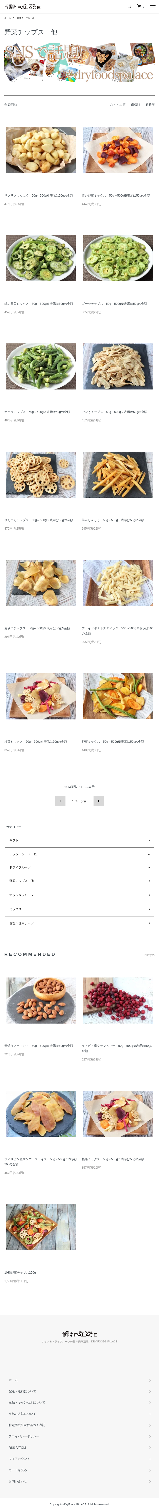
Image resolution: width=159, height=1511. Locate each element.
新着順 (150, 104)
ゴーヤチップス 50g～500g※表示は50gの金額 (114, 303)
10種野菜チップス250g (20, 1272)
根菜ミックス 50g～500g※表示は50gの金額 (35, 741)
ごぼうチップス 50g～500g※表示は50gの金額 (114, 412)
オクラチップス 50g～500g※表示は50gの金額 (37, 412)
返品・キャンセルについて (27, 1402)
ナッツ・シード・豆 (23, 854)
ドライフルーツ (20, 867)
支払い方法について (22, 1413)
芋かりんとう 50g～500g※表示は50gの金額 (113, 520)
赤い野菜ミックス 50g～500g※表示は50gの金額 (116, 195)
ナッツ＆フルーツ (21, 895)
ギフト (13, 840)
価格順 (135, 104)
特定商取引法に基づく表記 (27, 1425)
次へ (99, 801)
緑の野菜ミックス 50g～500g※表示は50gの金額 (38, 303)
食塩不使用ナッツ (21, 923)
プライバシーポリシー (24, 1436)
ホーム (7, 18)
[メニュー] (152, 6)
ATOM (21, 1447)
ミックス (15, 909)
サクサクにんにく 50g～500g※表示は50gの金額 (38, 195)
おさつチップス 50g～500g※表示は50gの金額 (37, 628)
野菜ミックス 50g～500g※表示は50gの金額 (113, 741)
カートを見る (18, 1470)
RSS (12, 1447)
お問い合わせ (18, 1481)
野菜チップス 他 (25, 18)
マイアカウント (19, 1458)
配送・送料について (22, 1391)
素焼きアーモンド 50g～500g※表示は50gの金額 (38, 1045)
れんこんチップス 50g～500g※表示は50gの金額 (38, 520)
